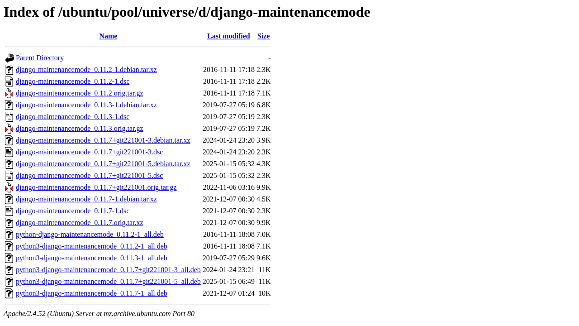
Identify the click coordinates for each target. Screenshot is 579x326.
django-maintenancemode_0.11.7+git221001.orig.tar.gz (96, 187)
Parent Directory (40, 58)
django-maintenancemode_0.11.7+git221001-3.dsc (89, 152)
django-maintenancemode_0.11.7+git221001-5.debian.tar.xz (103, 164)
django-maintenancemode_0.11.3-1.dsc (72, 116)
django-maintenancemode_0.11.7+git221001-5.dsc (89, 175)
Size (263, 36)
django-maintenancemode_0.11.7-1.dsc (72, 211)
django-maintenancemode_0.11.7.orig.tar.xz (79, 222)
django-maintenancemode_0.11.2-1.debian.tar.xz (86, 69)
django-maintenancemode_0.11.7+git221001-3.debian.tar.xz (103, 140)
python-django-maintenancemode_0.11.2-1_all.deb (90, 234)
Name (108, 36)
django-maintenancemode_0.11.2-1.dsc (72, 81)
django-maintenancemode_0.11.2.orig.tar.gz (79, 93)
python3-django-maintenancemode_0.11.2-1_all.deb (91, 246)
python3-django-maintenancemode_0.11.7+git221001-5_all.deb (108, 281)
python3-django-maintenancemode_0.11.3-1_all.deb (91, 258)
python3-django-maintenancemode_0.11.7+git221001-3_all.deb (108, 269)
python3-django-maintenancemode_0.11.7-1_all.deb (91, 293)
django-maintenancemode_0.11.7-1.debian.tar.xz (86, 199)
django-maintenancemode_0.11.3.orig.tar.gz (79, 128)
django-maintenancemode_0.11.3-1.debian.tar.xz (86, 105)
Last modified (228, 36)
